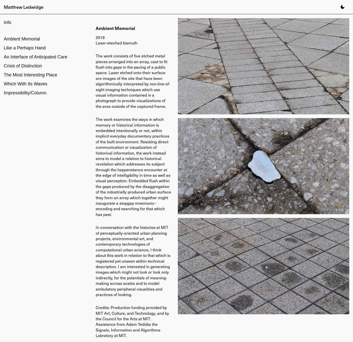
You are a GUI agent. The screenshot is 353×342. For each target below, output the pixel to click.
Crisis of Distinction (23, 65)
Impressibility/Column (25, 92)
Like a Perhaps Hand (25, 47)
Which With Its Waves (25, 83)
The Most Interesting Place (30, 74)
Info (7, 22)
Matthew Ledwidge (23, 7)
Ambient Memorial (22, 38)
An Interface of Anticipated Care (35, 56)
